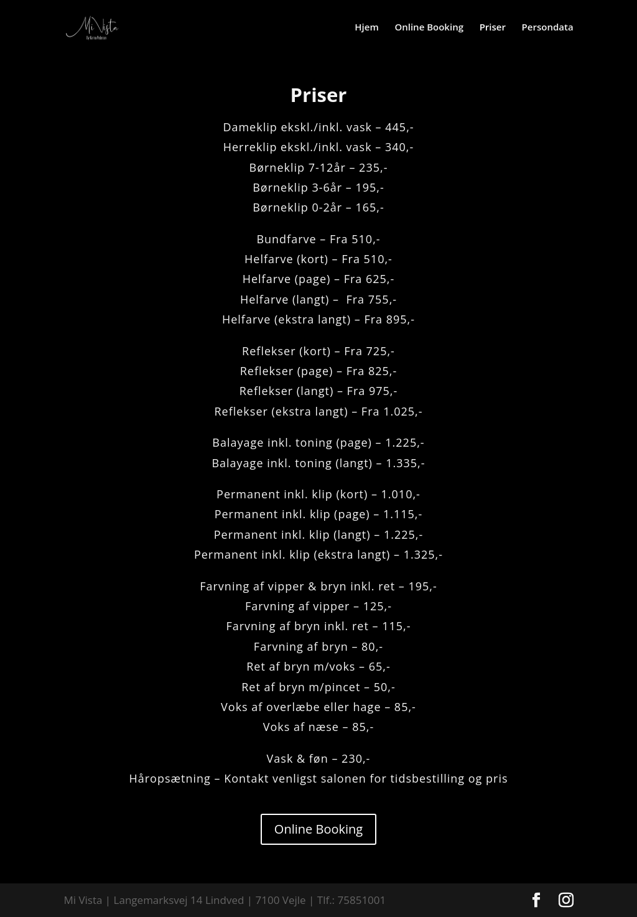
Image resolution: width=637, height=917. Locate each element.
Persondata (548, 27)
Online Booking (428, 27)
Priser (493, 27)
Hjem (366, 27)
